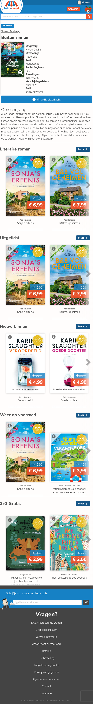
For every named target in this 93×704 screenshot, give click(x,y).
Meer (81, 149)
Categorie (73, 9)
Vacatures (46, 693)
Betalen (46, 651)
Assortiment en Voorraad (46, 644)
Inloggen (86, 2)
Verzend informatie (46, 636)
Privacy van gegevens (46, 672)
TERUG (7, 25)
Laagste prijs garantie (46, 665)
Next (88, 185)
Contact (46, 686)
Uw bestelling (47, 658)
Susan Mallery (10, 31)
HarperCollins (33, 49)
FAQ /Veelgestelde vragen (46, 622)
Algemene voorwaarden (46, 679)
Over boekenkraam (46, 629)
